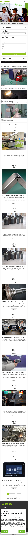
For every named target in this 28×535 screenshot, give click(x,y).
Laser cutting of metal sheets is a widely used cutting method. (14, 266)
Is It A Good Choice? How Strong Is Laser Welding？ (14, 301)
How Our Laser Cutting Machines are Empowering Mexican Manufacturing (14, 152)
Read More (14, 159)
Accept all (22, 531)
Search (26, 33)
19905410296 (8, 509)
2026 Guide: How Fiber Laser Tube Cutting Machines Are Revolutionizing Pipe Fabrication (14, 195)
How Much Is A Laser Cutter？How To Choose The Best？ (7, 65)
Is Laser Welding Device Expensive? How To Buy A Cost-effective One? (7, 87)
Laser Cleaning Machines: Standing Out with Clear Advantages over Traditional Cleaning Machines (7, 101)
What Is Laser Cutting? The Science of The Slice (13, 337)
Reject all (5, 531)
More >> (24, 58)
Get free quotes (14, 54)
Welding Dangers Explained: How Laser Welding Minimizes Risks (14, 443)
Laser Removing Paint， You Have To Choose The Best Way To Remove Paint (14, 372)
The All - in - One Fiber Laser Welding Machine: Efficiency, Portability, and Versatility (14, 480)
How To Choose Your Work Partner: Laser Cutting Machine (14, 231)
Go (19, 498)
